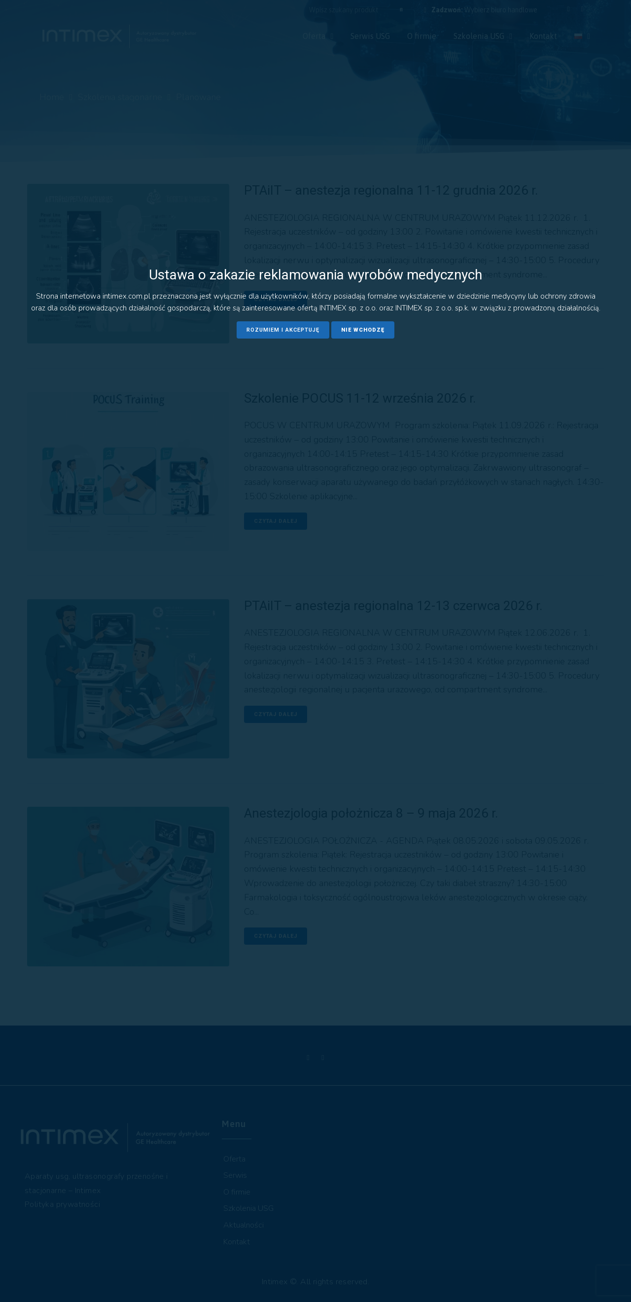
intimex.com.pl (126, 296)
